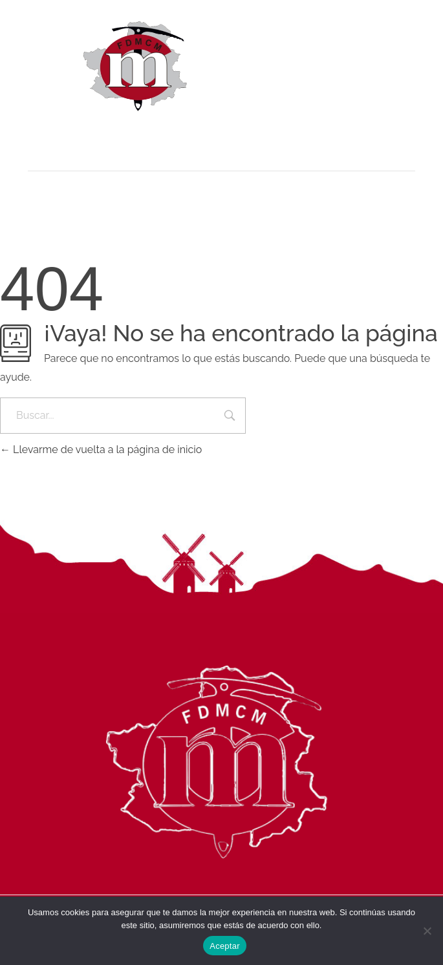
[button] (221, 134)
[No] (426, 930)
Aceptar (225, 946)
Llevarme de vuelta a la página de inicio (101, 449)
